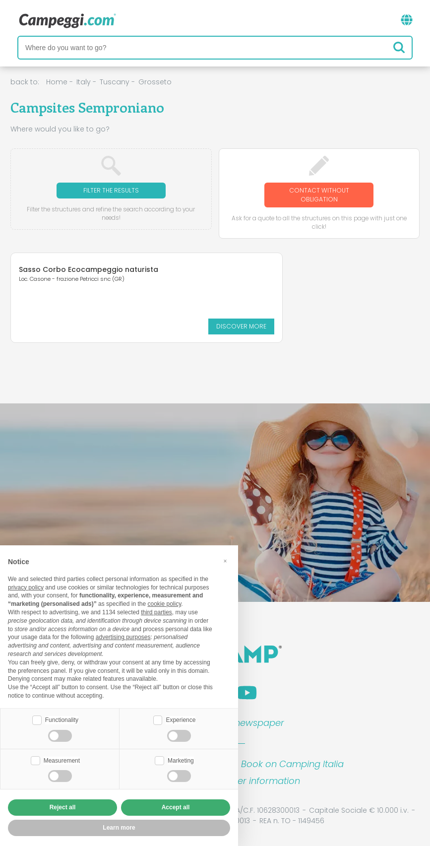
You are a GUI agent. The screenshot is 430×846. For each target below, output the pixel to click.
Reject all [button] (63, 807)
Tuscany (114, 82)
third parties (156, 612)
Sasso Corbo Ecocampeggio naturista (71, 272)
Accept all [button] (176, 807)
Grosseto (155, 82)
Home (56, 82)
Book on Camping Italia (292, 764)
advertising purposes (123, 637)
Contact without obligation (319, 194)
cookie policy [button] (164, 603)
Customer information (251, 781)
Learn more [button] (119, 827)
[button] (225, 561)
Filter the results (111, 190)
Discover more (99, 326)
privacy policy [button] (26, 587)
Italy (83, 82)
